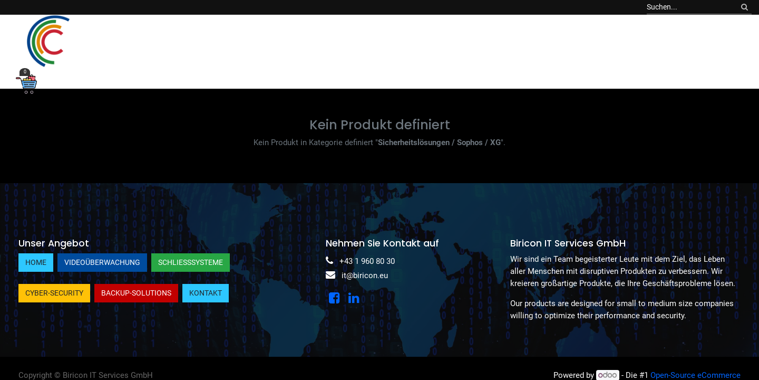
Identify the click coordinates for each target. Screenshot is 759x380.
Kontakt (205, 293)
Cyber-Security (54, 293)
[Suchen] (744, 7)
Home (35, 262)
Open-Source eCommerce (695, 375)
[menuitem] (142, 41)
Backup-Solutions (136, 293)
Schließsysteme (190, 262)
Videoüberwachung (102, 262)
